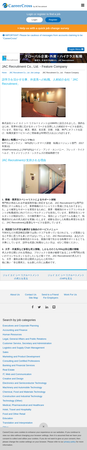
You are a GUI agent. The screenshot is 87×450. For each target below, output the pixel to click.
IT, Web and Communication (17, 374)
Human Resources (12, 334)
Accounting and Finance (15, 330)
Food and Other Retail (14, 414)
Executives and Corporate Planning (21, 325)
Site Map (33, 297)
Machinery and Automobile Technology (22, 387)
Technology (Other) (12, 400)
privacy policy (70, 442)
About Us (15, 294)
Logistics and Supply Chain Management (23, 347)
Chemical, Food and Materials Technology (24, 392)
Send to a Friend (50, 294)
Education (8, 418)
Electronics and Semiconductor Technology (25, 383)
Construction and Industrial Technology (22, 396)
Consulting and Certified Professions (21, 361)
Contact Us (30, 294)
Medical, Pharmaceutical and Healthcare (23, 405)
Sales (5, 352)
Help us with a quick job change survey (43, 28)
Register (53, 19)
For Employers (50, 297)
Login (34, 19)
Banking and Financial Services (19, 365)
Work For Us (70, 294)
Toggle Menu (75, 49)
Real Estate (8, 369)
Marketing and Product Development (21, 356)
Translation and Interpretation (18, 422)
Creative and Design (13, 378)
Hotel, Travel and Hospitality (17, 409)
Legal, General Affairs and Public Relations (24, 339)
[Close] (43, 427)
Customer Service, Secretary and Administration (27, 343)
